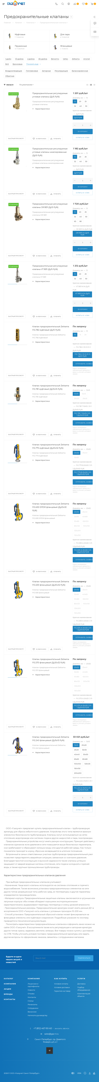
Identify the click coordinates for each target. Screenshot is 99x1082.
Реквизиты (32, 1004)
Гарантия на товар (62, 991)
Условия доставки (62, 987)
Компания (10, 984)
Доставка (81, 984)
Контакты (9, 999)
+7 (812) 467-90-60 (43, 1028)
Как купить (60, 979)
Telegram (49, 1050)
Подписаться (84, 958)
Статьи (31, 1001)
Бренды (8, 994)
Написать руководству (37, 1015)
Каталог (8, 979)
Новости (31, 990)
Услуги (81, 979)
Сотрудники (33, 1008)
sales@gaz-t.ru (51, 1034)
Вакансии (32, 1012)
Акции (7, 989)
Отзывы (31, 994)
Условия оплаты (61, 984)
